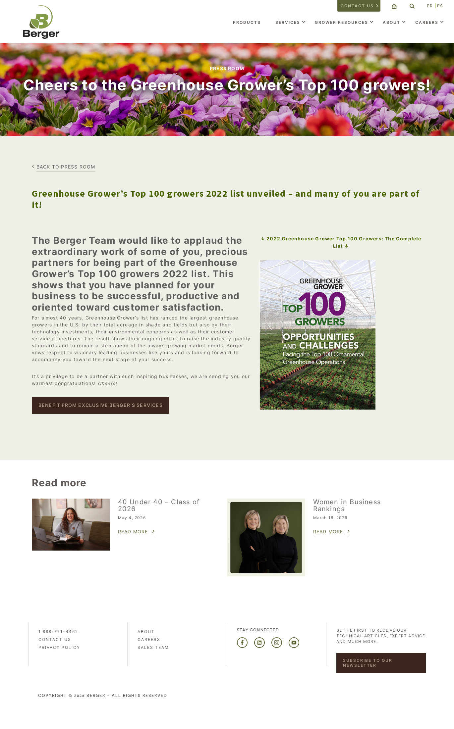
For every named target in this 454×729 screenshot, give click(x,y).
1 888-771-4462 (58, 631)
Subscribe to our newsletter (367, 663)
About (391, 22)
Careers (426, 22)
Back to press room (65, 167)
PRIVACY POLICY (59, 647)
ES (440, 5)
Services (287, 22)
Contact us (357, 5)
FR (430, 5)
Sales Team (153, 647)
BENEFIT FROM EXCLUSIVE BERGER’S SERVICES (100, 405)
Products (247, 22)
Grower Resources (341, 22)
